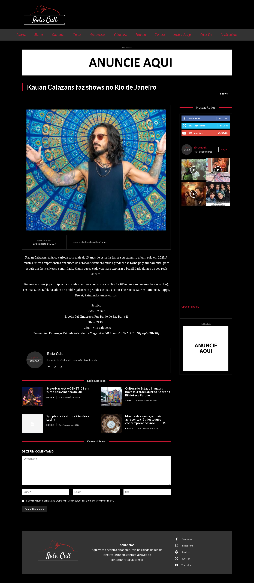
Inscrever (222, 133)
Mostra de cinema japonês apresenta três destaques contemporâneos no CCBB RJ (145, 419)
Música (50, 397)
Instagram (187, 545)
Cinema (129, 428)
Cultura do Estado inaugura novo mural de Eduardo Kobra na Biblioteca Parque (147, 392)
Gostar (223, 118)
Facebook (187, 539)
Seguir (224, 125)
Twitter (186, 558)
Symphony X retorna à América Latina (67, 417)
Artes (128, 400)
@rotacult (200, 147)
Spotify (186, 552)
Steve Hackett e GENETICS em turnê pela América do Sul (67, 390)
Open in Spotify (190, 306)
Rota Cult (55, 353)
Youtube (186, 565)
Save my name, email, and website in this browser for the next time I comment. (70, 500)
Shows (224, 93)
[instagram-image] (194, 170)
